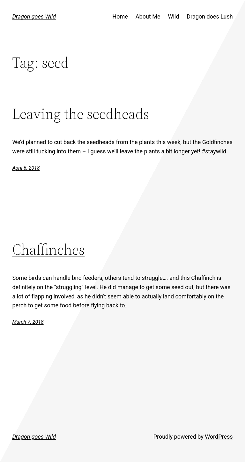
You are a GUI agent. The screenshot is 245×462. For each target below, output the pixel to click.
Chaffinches (48, 249)
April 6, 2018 (26, 168)
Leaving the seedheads (80, 114)
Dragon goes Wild (34, 16)
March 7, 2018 (27, 322)
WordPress (219, 436)
